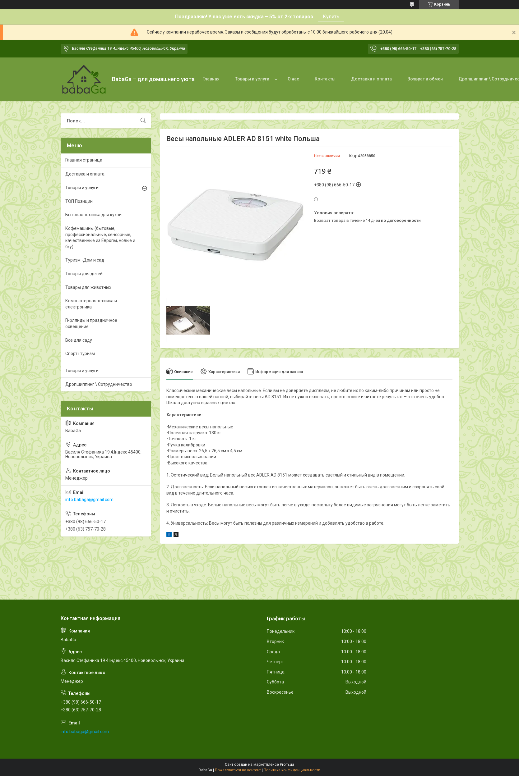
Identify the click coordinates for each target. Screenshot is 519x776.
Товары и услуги (252, 78)
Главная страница (83, 159)
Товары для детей (84, 273)
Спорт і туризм (80, 353)
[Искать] (143, 120)
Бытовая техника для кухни (93, 214)
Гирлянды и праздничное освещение (91, 323)
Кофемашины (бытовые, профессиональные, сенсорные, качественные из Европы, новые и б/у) (100, 237)
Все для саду (78, 340)
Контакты (325, 78)
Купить (331, 17)
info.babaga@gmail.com (89, 499)
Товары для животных (88, 287)
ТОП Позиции (79, 201)
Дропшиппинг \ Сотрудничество (98, 384)
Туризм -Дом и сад (84, 260)
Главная (211, 78)
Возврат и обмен (425, 78)
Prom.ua (287, 764)
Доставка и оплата (371, 78)
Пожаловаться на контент (238, 770)
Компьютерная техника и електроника (91, 303)
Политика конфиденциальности (292, 770)
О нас (293, 78)
